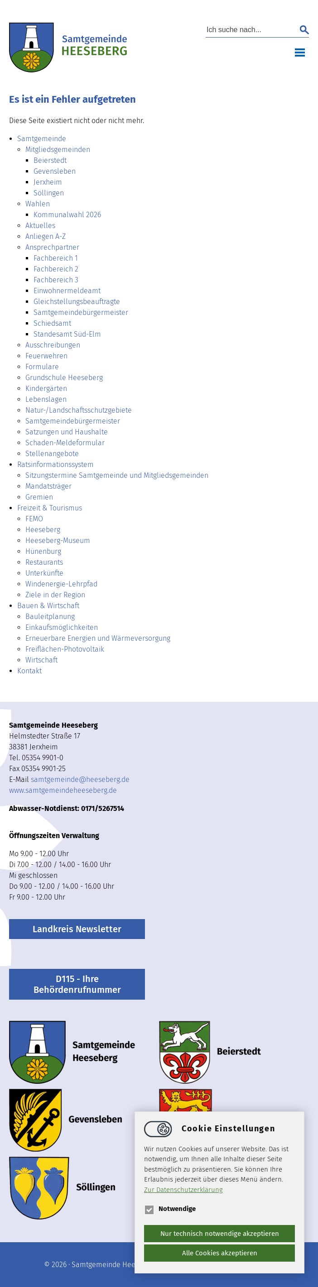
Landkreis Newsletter (77, 929)
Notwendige (170, 1209)
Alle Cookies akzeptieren (219, 1253)
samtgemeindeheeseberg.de (80, 779)
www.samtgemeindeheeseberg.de (63, 790)
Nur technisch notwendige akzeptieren (219, 1234)
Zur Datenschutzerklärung (183, 1190)
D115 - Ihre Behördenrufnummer (77, 984)
